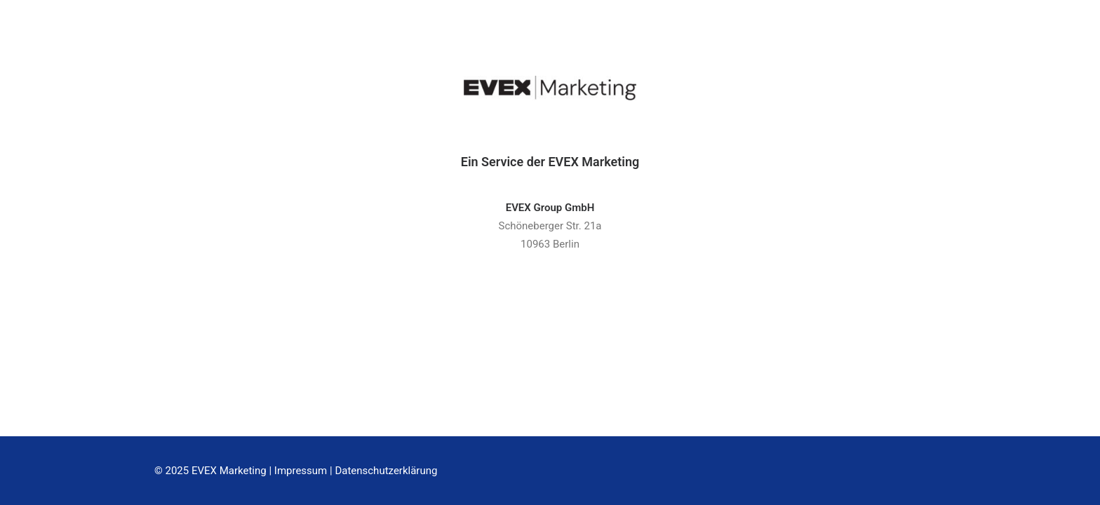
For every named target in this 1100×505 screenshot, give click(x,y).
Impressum (300, 470)
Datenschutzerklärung (386, 470)
